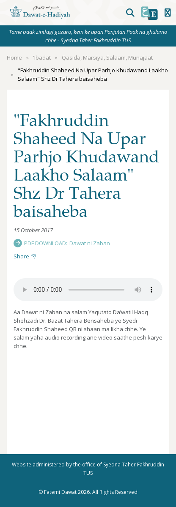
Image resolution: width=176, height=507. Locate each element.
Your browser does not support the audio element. (88, 289)
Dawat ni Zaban (89, 243)
